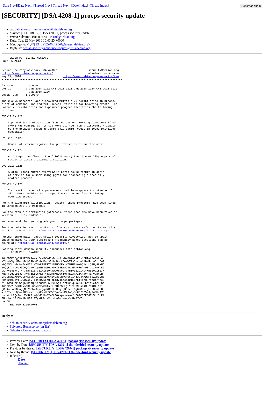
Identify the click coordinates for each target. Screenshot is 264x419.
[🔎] (32, 44)
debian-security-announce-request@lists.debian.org (57, 48)
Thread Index (99, 5)
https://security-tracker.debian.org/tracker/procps (69, 265)
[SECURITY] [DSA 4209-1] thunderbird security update (69, 395)
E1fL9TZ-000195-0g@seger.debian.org (62, 44)
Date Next (24, 5)
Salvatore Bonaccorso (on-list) (30, 377)
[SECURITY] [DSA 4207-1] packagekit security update (67, 391)
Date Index (79, 5)
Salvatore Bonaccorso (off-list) (30, 381)
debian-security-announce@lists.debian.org (43, 29)
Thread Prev (42, 5)
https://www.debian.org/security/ (27, 77)
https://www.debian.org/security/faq (91, 80)
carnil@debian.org (62, 36)
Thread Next (61, 5)
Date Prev (9, 5)
